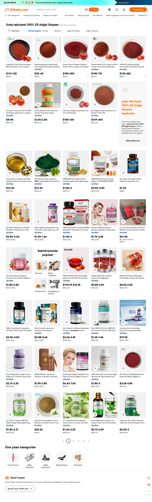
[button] (86, 9)
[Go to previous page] (63, 441)
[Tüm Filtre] (13, 31)
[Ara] (94, 10)
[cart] (117, 10)
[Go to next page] (88, 441)
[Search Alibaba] (59, 9)
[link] (148, 478)
